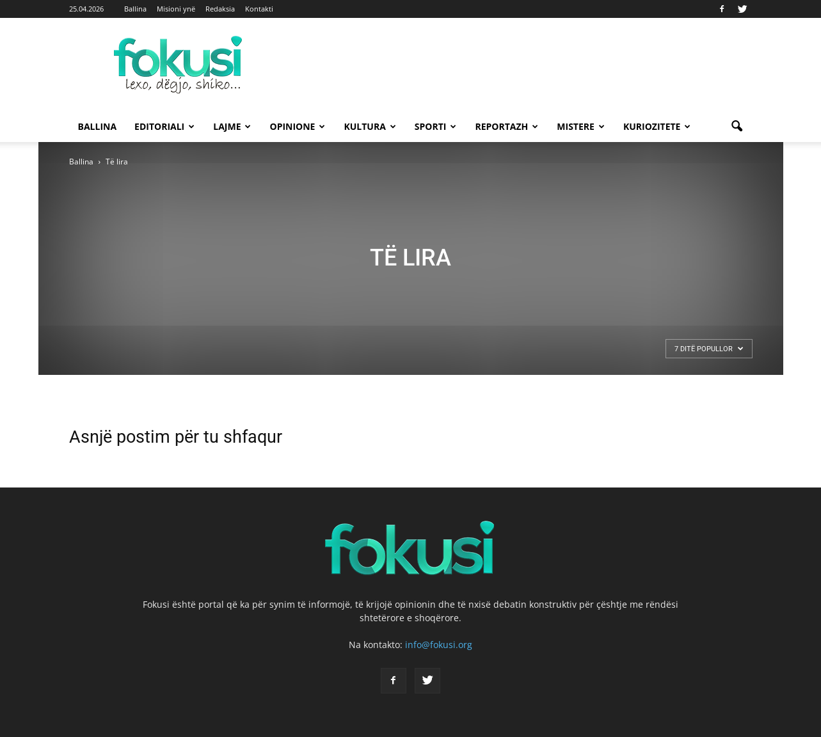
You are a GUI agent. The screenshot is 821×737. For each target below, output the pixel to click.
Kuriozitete (657, 126)
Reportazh (506, 126)
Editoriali (164, 126)
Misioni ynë (176, 8)
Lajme (232, 126)
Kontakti (259, 8)
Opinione (297, 126)
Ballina (135, 8)
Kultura (369, 126)
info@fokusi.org (438, 644)
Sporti (436, 126)
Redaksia (220, 8)
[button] (737, 126)
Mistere (581, 126)
